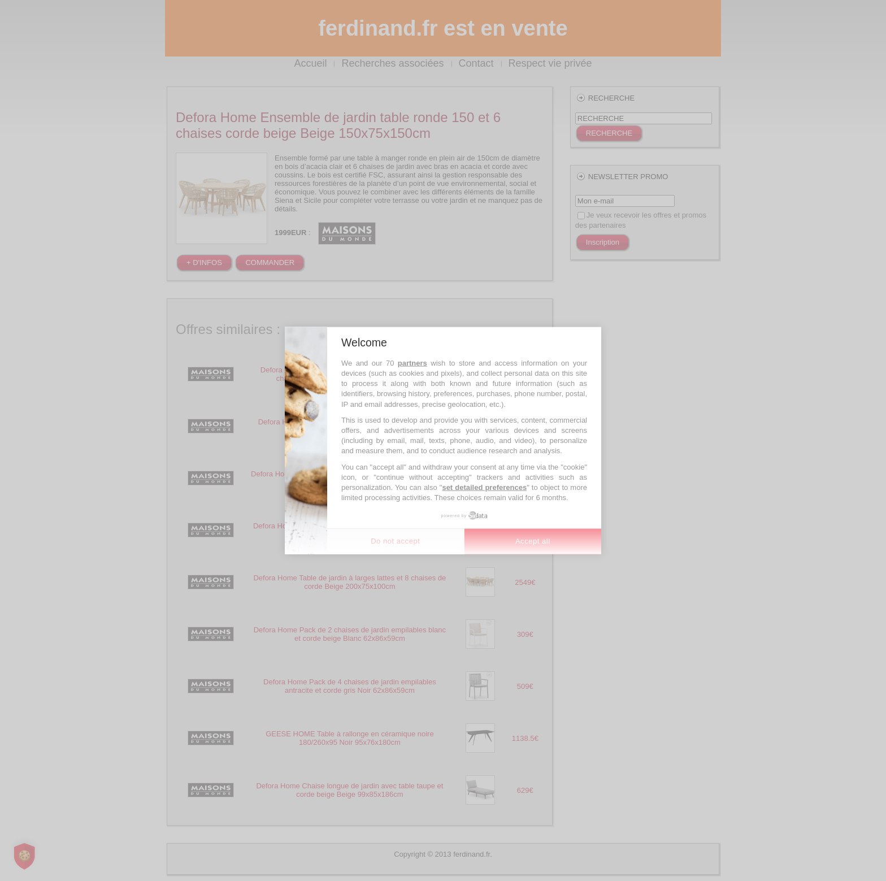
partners (412, 362)
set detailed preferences (484, 487)
